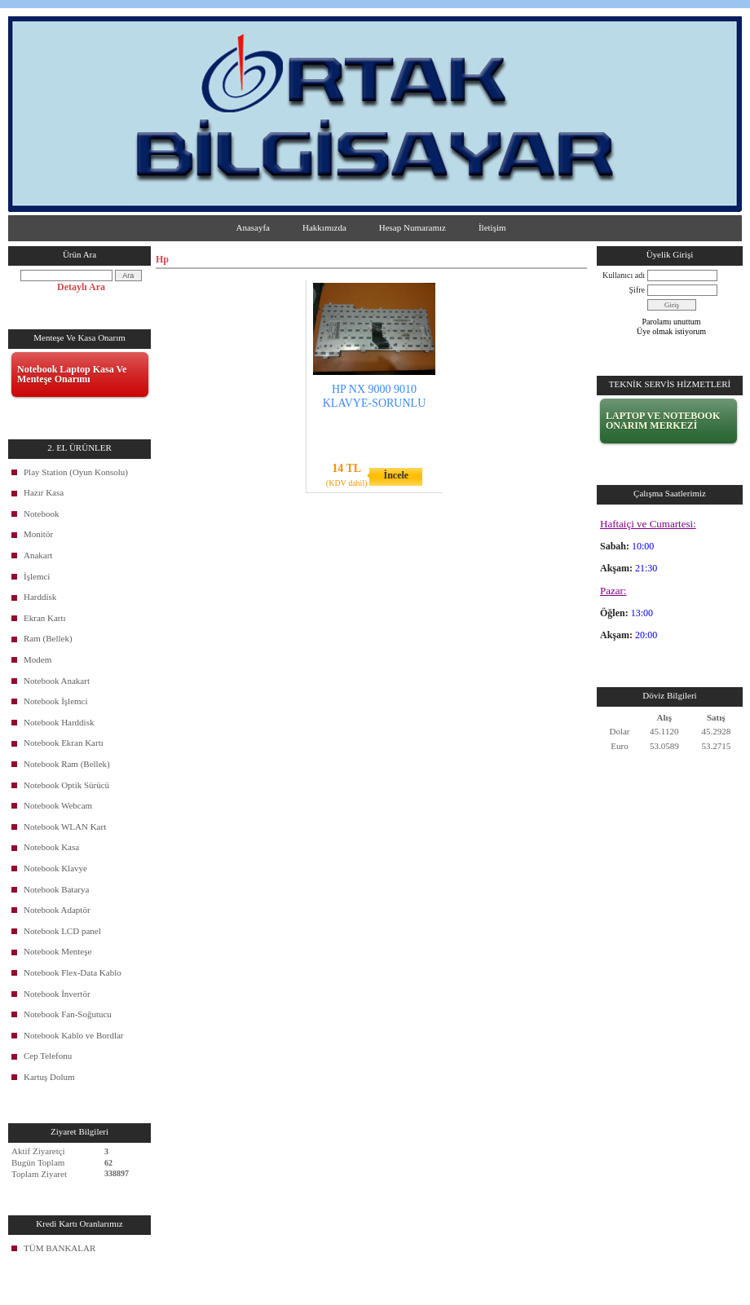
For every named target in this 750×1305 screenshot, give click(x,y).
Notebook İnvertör (57, 994)
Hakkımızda (324, 227)
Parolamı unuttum (671, 321)
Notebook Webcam (58, 805)
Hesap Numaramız (412, 227)
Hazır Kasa (44, 492)
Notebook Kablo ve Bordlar (74, 1035)
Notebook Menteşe (57, 951)
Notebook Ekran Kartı (64, 742)
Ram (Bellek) (48, 638)
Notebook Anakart (57, 681)
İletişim (492, 227)
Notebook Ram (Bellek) (67, 764)
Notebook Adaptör (57, 910)
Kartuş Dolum (49, 1077)
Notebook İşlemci (56, 701)
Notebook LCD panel (62, 931)
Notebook (41, 513)
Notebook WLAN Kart (65, 826)
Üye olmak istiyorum (671, 331)
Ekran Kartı (45, 618)
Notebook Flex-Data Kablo (72, 972)
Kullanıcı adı (623, 275)
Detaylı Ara (81, 287)
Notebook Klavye (55, 868)
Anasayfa (253, 227)
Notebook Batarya (56, 889)
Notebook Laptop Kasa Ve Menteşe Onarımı (71, 374)
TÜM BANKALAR (59, 1248)
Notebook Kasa (51, 847)
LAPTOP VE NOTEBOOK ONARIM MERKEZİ (663, 420)
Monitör (38, 534)
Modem (37, 659)
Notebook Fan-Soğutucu (68, 1014)
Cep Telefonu (48, 1055)
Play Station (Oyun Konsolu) (76, 472)
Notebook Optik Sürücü (66, 785)
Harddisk (40, 597)
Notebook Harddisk (59, 722)
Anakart (38, 555)
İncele (395, 475)
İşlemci (37, 576)
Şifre (637, 289)
